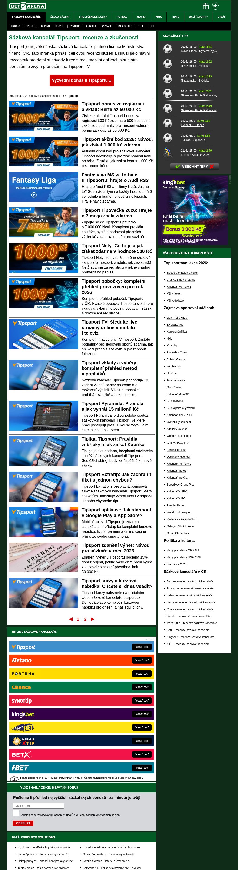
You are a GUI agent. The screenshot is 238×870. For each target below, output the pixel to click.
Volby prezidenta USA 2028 (184, 719)
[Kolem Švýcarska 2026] (170, 314)
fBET (151, 26)
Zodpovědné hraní (198, 824)
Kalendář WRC (176, 660)
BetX (140, 26)
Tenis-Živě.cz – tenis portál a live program (43, 712)
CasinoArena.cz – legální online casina (42, 747)
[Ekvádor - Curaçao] (170, 285)
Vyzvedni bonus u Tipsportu (80, 80)
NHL (169, 500)
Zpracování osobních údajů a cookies (114, 862)
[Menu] (225, 6)
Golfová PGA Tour (178, 604)
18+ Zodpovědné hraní (156, 862)
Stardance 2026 (176, 726)
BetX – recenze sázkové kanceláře (188, 792)
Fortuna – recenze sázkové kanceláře (190, 743)
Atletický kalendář (177, 590)
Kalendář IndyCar (177, 639)
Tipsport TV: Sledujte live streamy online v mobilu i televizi (109, 327)
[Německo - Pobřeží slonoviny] (170, 255)
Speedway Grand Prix (180, 646)
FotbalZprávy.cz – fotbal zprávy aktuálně (43, 698)
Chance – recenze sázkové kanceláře (190, 771)
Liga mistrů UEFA (177, 479)
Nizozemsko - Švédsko (195, 227)
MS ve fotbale (175, 462)
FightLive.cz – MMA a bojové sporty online (44, 691)
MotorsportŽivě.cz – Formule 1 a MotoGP (43, 719)
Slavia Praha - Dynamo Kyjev (199, 212)
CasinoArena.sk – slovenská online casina (109, 740)
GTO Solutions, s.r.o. (191, 862)
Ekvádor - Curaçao (192, 287)
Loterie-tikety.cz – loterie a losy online (106, 705)
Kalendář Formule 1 (179, 448)
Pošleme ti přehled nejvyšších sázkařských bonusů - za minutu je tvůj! (76, 642)
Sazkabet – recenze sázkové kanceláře (191, 764)
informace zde (89, 843)
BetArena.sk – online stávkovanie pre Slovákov (112, 712)
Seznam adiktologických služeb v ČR (96, 852)
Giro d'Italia (174, 549)
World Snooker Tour (179, 597)
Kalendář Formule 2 (179, 625)
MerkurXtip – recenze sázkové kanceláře (192, 785)
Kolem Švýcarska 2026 (195, 316)
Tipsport (31, 26)
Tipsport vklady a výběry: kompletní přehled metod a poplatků (110, 368)
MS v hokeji (174, 455)
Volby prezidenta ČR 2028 (183, 712)
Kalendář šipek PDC (179, 576)
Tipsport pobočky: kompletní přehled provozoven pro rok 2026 (113, 287)
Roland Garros (176, 521)
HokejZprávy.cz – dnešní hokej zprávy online (45, 705)
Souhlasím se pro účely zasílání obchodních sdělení (70, 659)
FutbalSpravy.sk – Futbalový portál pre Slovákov (112, 733)
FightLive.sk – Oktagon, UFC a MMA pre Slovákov (114, 719)
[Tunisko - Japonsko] (170, 299)
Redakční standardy (46, 862)
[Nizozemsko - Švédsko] (170, 225)
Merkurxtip (125, 26)
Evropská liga (175, 486)
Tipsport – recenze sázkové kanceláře (190, 750)
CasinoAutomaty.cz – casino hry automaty (109, 698)
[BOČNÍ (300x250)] (193, 405)
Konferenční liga (177, 493)
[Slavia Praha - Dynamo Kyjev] (170, 210)
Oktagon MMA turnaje (180, 688)
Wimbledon (174, 528)
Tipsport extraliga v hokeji (182, 434)
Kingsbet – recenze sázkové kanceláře (190, 798)
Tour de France (176, 542)
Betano (45, 26)
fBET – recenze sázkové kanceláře (188, 805)
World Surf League (178, 674)
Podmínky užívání (75, 862)
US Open (172, 535)
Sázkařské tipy (175, 198)
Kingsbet (91, 26)
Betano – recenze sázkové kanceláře (189, 757)
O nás (10, 862)
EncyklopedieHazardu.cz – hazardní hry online (111, 691)
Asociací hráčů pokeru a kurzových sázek (36, 828)
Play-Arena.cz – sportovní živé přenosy (42, 726)
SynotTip (75, 26)
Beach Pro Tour (176, 611)
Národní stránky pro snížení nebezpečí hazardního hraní (174, 852)
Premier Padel (175, 667)
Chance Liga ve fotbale (181, 441)
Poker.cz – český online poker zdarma (41, 740)
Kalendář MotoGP (178, 556)
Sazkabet (107, 26)
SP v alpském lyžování (181, 570)
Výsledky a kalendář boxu (182, 681)
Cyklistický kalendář (179, 583)
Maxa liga (172, 507)
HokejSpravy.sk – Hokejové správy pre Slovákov (112, 726)
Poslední (93, 619)
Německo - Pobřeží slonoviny (199, 257)
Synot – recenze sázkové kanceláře (189, 778)
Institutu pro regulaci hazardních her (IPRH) (120, 824)
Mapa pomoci (129, 852)
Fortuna (15, 26)
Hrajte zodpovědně (20, 838)
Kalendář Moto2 (176, 632)
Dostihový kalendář (178, 618)
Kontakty (24, 862)
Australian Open (177, 514)
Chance (59, 26)
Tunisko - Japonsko (193, 301)
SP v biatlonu (175, 563)
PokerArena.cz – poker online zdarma (41, 733)
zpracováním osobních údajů (55, 659)
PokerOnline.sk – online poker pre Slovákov (110, 747)
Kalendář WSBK (177, 653)
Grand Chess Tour (178, 695)
